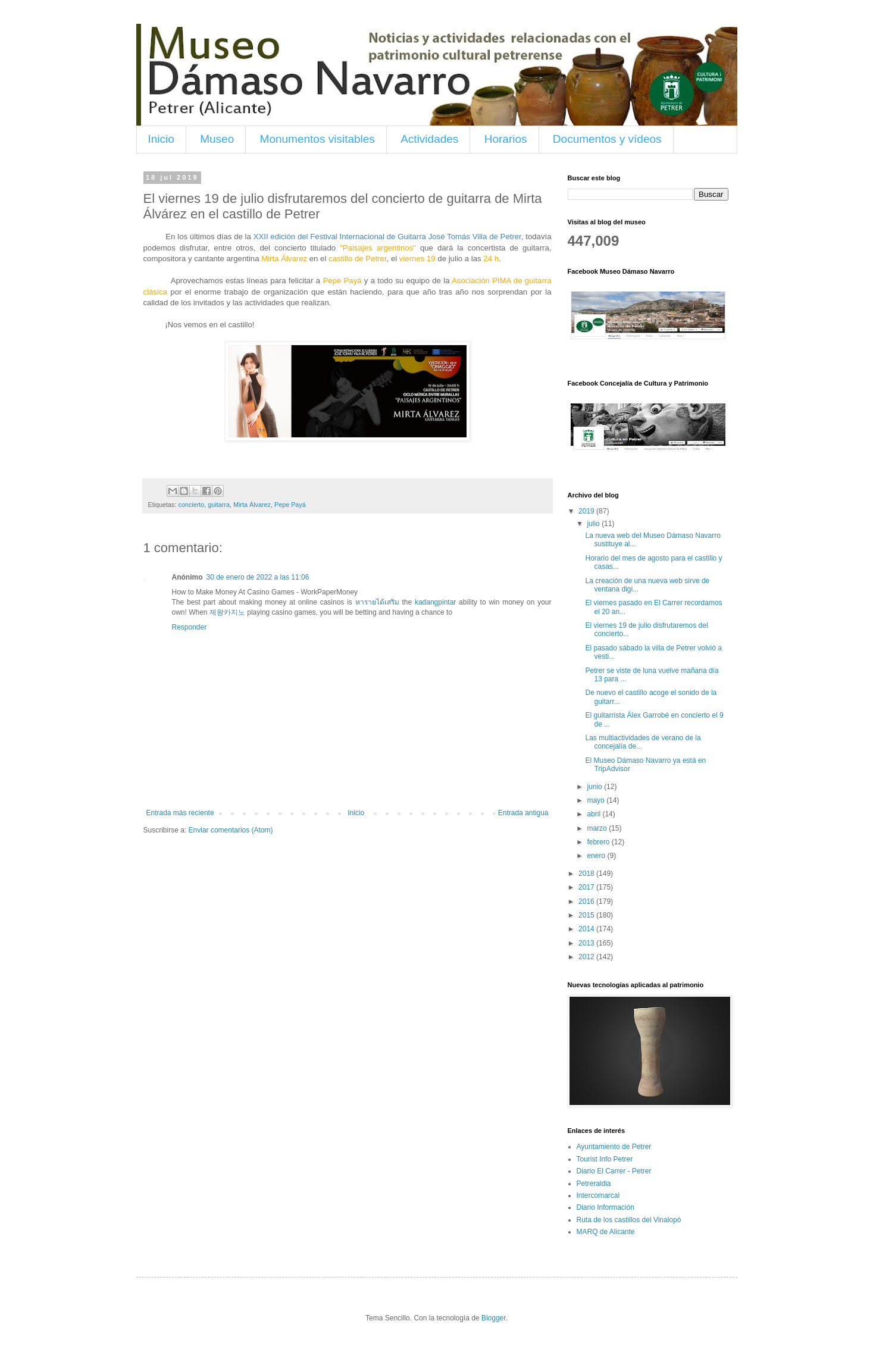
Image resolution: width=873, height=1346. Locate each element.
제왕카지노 (227, 612)
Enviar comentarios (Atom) (231, 830)
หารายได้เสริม (377, 602)
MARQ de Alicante (606, 1232)
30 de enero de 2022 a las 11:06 (257, 577)
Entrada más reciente (180, 813)
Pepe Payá (290, 504)
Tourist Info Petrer (605, 1159)
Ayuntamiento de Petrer (614, 1146)
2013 (587, 943)
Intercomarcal (598, 1195)
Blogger (493, 1318)
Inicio (161, 139)
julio (594, 523)
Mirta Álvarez (252, 504)
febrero (599, 842)
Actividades (429, 139)
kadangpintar (435, 602)
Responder (189, 627)
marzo (598, 828)
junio (595, 786)
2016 (587, 901)
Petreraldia (594, 1183)
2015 (587, 915)
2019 (587, 511)
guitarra (219, 504)
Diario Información (605, 1207)
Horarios (505, 139)
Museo (217, 139)
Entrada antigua (523, 813)
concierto (192, 504)
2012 (587, 957)
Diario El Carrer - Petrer (614, 1171)
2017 (587, 887)
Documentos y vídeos (607, 139)
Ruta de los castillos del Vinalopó (629, 1220)
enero (597, 856)
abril (594, 814)
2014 (587, 929)
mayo (596, 800)
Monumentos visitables (317, 139)
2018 (587, 873)
